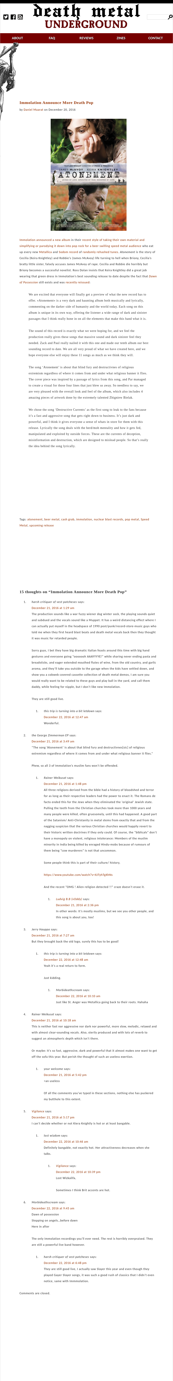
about (17, 38)
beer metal (51, 519)
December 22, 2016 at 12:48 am (66, 960)
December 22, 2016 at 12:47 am (66, 717)
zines (121, 38)
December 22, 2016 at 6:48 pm (65, 1263)
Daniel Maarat (33, 110)
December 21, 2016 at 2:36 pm (77, 905)
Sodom (63, 252)
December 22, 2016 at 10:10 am (78, 996)
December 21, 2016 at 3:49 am (53, 741)
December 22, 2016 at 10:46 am (66, 1141)
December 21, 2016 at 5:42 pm (65, 1075)
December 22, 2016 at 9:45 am (53, 1208)
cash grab (67, 519)
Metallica (45, 252)
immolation (84, 519)
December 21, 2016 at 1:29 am (53, 608)
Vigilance (38, 1111)
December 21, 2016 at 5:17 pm (53, 1117)
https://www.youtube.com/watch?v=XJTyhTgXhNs (78, 875)
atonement (35, 519)
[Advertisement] (90, 72)
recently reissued (78, 282)
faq (52, 38)
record (73, 252)
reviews (87, 38)
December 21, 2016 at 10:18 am (54, 1020)
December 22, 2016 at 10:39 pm (78, 1172)
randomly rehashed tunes (100, 252)
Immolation (27, 240)
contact (155, 38)
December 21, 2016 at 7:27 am (53, 935)
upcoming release (41, 525)
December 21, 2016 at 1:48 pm (65, 784)
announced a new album (53, 240)
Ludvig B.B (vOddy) (69, 899)
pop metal (132, 519)
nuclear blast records (108, 519)
